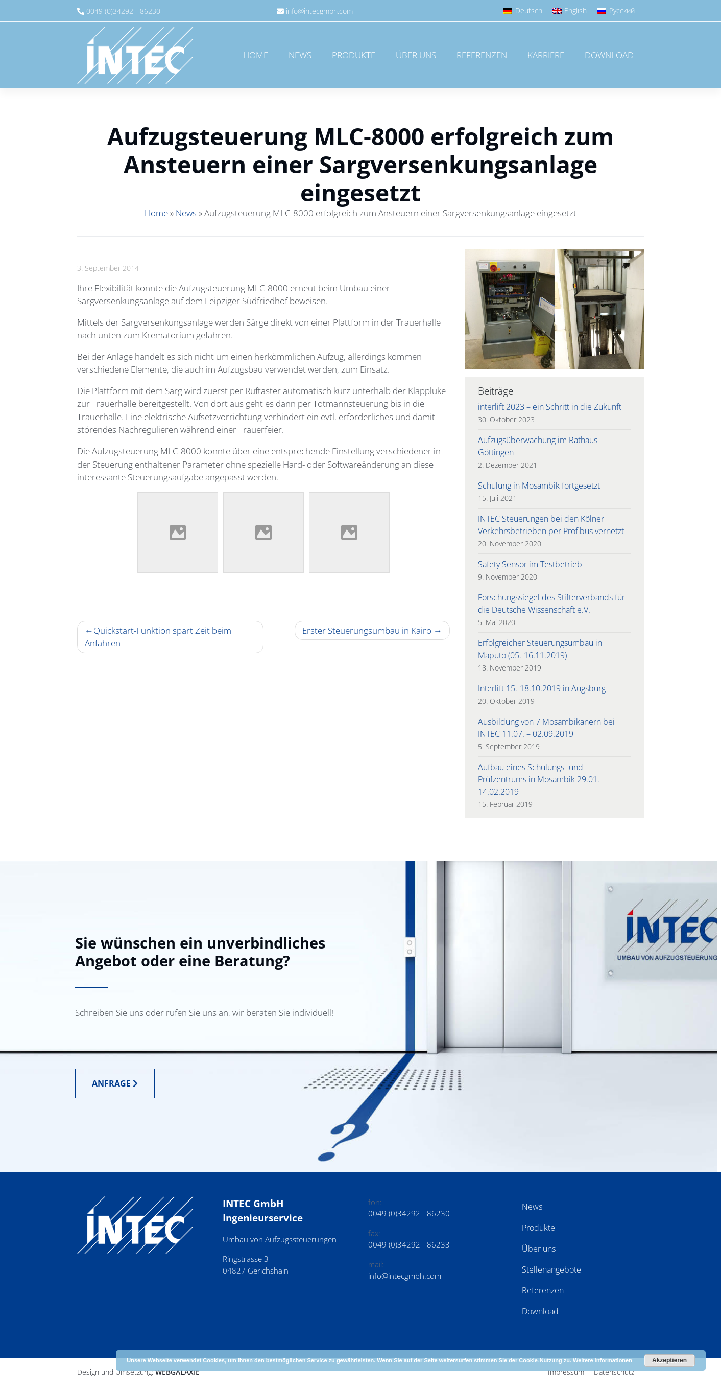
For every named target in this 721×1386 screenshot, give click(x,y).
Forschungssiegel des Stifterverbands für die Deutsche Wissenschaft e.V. (551, 603)
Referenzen (481, 55)
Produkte (353, 55)
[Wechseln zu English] (569, 10)
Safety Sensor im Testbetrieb (530, 564)
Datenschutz (614, 1372)
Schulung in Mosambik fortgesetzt (539, 485)
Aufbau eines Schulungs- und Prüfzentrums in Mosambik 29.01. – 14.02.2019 (542, 779)
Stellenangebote (551, 1269)
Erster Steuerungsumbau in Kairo (366, 630)
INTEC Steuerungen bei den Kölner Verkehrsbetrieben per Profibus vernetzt (551, 525)
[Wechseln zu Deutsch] (522, 10)
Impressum (566, 1372)
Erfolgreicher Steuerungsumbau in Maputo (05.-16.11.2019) (540, 649)
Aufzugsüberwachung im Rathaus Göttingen (537, 446)
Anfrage (115, 1083)
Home (255, 55)
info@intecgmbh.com (319, 11)
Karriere (545, 55)
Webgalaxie (177, 1372)
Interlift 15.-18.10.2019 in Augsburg (542, 688)
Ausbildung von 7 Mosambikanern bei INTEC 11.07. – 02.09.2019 (546, 728)
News (300, 55)
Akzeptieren (669, 1360)
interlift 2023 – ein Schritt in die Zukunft (549, 406)
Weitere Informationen (602, 1360)
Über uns (416, 55)
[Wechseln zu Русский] (616, 10)
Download (609, 55)
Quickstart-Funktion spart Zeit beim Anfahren (158, 637)
